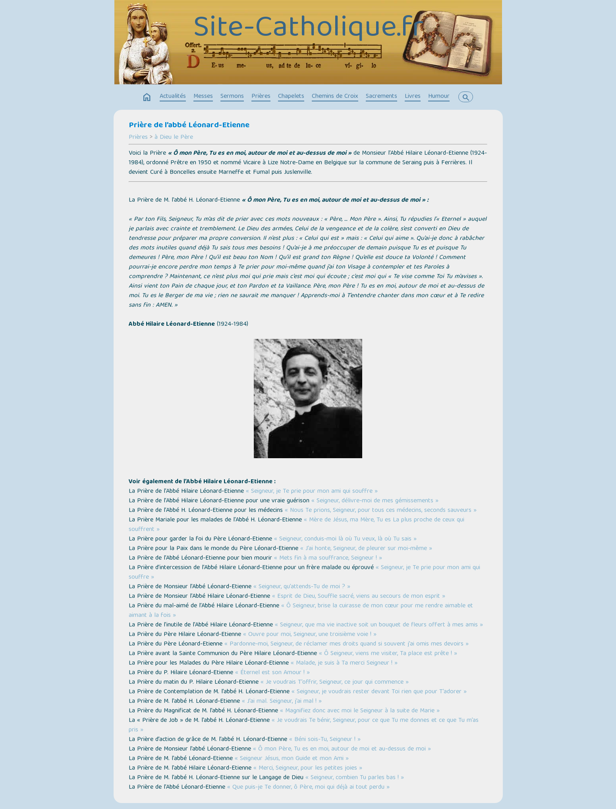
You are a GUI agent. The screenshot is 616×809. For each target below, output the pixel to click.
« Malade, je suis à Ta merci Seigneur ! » (344, 663)
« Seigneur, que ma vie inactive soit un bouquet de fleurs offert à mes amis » (379, 625)
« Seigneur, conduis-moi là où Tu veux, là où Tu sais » (345, 539)
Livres (413, 96)
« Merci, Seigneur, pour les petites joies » (307, 768)
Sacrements (381, 96)
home (147, 97)
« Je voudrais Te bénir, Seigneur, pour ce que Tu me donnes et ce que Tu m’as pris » (304, 725)
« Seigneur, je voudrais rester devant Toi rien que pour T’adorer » (379, 692)
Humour (439, 96)
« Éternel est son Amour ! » (272, 673)
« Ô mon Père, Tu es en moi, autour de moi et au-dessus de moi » (342, 749)
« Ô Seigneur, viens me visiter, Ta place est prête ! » (388, 653)
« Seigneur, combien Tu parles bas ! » (354, 778)
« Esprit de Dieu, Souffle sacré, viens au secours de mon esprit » (358, 596)
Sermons (232, 96)
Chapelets (291, 96)
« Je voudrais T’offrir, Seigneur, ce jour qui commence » (335, 682)
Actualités (173, 96)
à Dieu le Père (173, 137)
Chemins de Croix (335, 96)
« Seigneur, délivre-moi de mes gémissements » (374, 501)
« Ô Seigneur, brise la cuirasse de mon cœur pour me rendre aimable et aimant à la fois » (301, 611)
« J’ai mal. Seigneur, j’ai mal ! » (282, 701)
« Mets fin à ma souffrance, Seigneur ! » (328, 558)
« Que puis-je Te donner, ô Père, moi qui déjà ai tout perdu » (308, 787)
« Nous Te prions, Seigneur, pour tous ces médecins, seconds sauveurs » (381, 510)
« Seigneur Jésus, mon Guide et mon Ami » (292, 758)
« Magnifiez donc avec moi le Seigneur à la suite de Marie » (360, 711)
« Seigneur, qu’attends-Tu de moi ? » (301, 587)
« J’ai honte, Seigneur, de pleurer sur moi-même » (366, 548)
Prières (260, 96)
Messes (203, 96)
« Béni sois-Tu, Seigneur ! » (325, 739)
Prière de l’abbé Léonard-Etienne (189, 126)
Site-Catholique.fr (308, 29)
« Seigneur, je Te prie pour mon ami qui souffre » (312, 491)
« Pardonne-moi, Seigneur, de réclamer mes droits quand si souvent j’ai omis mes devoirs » (346, 644)
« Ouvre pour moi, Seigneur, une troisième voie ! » (310, 634)
